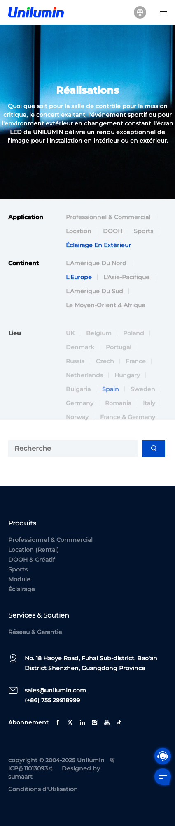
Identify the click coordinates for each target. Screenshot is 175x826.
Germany (79, 407)
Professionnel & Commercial (108, 218)
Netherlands (84, 379)
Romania (118, 407)
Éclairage (21, 589)
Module (19, 579)
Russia (75, 365)
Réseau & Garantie (35, 632)
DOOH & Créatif (31, 559)
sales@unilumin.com (55, 690)
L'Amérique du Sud (94, 292)
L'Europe (79, 278)
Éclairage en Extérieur (98, 246)
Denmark (80, 351)
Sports (143, 232)
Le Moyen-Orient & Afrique (105, 306)
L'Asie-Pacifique (126, 278)
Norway (77, 421)
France (136, 365)
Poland (133, 337)
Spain (110, 393)
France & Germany (127, 421)
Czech (105, 365)
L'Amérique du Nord (96, 264)
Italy (149, 407)
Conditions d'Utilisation (43, 789)
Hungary (127, 379)
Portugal (118, 351)
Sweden (143, 393)
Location (78, 232)
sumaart (20, 776)
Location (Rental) (33, 549)
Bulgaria (78, 393)
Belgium (99, 337)
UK (70, 337)
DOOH (112, 232)
